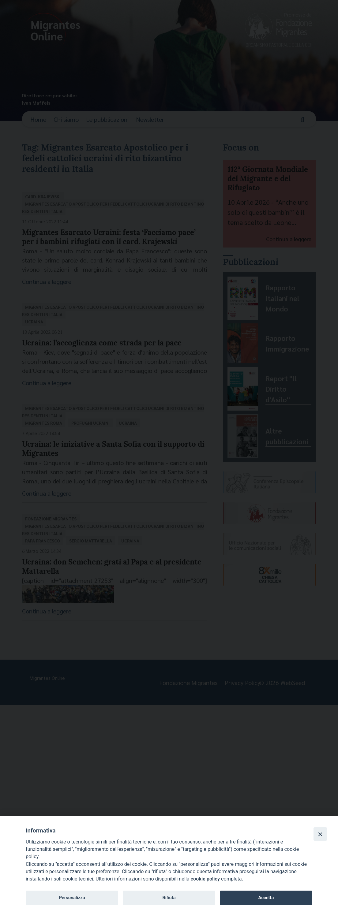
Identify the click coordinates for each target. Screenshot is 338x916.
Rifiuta (168, 897)
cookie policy (205, 879)
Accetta (266, 897)
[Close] (320, 834)
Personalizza (72, 897)
